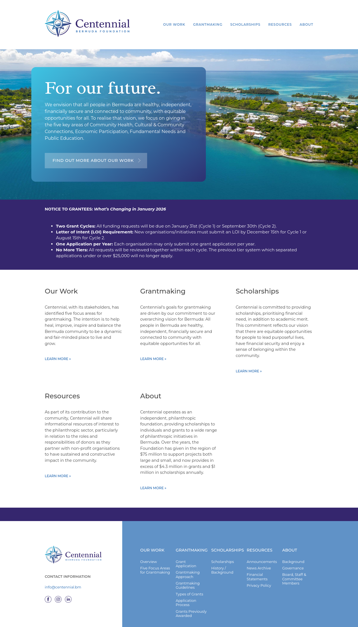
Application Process (186, 607)
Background (293, 566)
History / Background (222, 574)
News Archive (259, 572)
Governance (293, 572)
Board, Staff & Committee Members (294, 583)
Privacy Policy (259, 590)
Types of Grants (189, 598)
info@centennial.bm (63, 592)
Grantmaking (207, 24)
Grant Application (186, 568)
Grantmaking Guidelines (188, 589)
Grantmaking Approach (188, 578)
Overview (148, 566)
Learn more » (58, 362)
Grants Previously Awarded (191, 618)
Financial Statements (257, 581)
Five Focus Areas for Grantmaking (155, 574)
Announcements (262, 566)
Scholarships (245, 24)
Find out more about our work (93, 160)
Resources (280, 24)
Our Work (174, 24)
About (306, 24)
